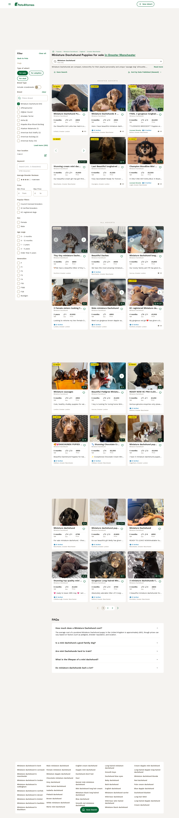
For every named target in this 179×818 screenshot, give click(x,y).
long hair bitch (140, 797)
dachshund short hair (85, 774)
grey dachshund (53, 782)
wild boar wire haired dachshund (114, 802)
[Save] (84, 114)
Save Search (60, 72)
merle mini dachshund (55, 807)
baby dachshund (112, 780)
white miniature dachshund (58, 803)
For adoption (36, 73)
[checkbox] (18, 104)
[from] (24, 193)
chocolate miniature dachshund (59, 778)
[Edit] (45, 155)
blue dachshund (82, 799)
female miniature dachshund (58, 770)
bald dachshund (111, 784)
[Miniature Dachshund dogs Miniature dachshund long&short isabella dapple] (146, 239)
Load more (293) (41, 145)
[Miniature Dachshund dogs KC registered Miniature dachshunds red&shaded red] (146, 292)
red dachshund (140, 780)
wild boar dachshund (114, 797)
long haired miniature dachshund (114, 767)
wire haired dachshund (56, 786)
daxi (77, 778)
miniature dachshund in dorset (30, 795)
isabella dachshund (54, 790)
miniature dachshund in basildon (30, 803)
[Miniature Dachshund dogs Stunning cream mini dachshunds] (70, 150)
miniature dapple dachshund (58, 774)
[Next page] (118, 608)
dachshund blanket (142, 793)
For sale (22, 73)
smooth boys (110, 772)
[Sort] (145, 72)
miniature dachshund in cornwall (31, 770)
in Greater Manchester (120, 55)
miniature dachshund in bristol (30, 799)
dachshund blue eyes (114, 776)
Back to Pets (22, 58)
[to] (40, 193)
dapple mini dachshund (85, 770)
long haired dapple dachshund (147, 801)
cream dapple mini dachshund (147, 766)
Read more (158, 67)
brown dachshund (53, 799)
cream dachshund (141, 805)
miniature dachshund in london (30, 780)
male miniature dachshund (57, 766)
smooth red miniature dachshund (85, 804)
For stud (22, 78)
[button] (70, 150)
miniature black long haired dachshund (87, 794)
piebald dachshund (54, 794)
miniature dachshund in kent (29, 766)
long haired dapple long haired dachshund (147, 771)
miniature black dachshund (116, 807)
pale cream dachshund (143, 784)
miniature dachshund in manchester (27, 775)
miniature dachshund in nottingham (27, 785)
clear (44, 92)
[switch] (38, 87)
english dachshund (113, 789)
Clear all (42, 53)
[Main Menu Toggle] (9, 4)
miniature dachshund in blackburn (27, 808)
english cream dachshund (86, 766)
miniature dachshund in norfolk (30, 791)
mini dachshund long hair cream (89, 789)
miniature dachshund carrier (117, 793)
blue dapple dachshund (144, 789)
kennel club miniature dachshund (85, 783)
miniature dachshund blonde (146, 776)
